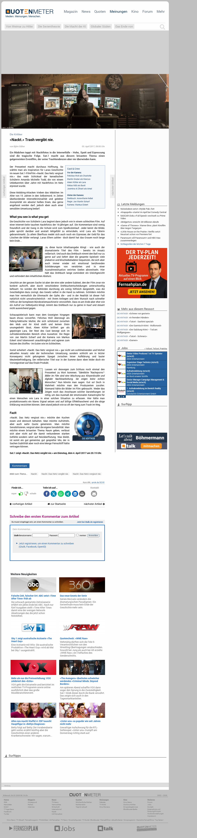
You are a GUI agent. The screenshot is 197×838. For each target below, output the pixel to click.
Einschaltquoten (75, 820)
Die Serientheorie (49, 26)
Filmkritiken (43, 820)
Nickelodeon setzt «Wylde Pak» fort (137, 208)
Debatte (102, 802)
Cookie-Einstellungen (155, 814)
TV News (64, 820)
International (57, 809)
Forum (147, 11)
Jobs (149, 805)
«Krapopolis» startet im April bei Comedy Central (143, 212)
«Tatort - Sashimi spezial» (135, 321)
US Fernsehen (54, 820)
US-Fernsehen (57, 814)
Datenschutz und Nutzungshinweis (154, 810)
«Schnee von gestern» (133, 313)
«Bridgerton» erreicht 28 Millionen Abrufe (139, 221)
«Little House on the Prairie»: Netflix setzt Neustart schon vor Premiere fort (140, 233)
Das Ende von (124, 26)
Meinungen (118, 11)
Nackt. (34, 473)
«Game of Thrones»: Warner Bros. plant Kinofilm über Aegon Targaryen (143, 227)
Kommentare (19, 465)
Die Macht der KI (75, 26)
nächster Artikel (94, 503)
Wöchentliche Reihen (84, 802)
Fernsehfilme (105, 820)
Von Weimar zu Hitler (19, 26)
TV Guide (85, 820)
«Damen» (127, 340)
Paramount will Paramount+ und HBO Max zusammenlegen (140, 239)
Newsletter (8, 805)
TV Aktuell (20, 820)
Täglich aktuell (81, 807)
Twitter (6, 814)
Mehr (161, 11)
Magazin (71, 11)
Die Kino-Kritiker (129, 805)
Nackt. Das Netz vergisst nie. (87, 473)
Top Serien (159, 820)
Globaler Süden (101, 26)
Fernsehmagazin (31, 820)
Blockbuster (94, 820)
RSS (5, 802)
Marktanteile (80, 805)
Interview (31, 807)
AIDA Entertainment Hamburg (137, 364)
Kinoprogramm (129, 820)
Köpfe (54, 812)
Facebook (7, 812)
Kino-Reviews (105, 807)
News (86, 11)
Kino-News (127, 802)
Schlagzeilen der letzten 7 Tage (135, 243)
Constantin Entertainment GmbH (139, 391)
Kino (135, 11)
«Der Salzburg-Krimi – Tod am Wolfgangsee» (137, 331)
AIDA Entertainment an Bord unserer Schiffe (139, 356)
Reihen (30, 805)
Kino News (11, 820)
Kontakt (150, 807)
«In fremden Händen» (133, 317)
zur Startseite (57, 503)
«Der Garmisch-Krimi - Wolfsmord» (139, 325)
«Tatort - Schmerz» (132, 336)
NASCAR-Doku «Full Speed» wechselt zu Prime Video (142, 217)
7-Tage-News (9, 809)
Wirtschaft (55, 807)
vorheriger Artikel (21, 503)
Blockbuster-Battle (130, 809)
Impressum (151, 816)
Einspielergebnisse (130, 807)
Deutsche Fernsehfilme (145, 820)
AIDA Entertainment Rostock (140, 382)
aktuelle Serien (117, 820)
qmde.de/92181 (98, 482)
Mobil (6, 807)
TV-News (55, 802)
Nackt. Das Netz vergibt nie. (55, 473)
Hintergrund (32, 802)
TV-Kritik (103, 805)
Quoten (100, 11)
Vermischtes (56, 805)
